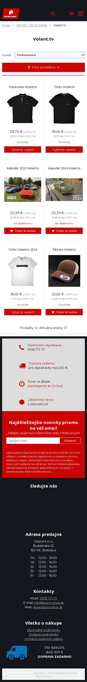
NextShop (39, 672)
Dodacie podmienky (44, 634)
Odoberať (70, 440)
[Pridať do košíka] (22, 231)
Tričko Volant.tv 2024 (22, 249)
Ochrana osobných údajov (43, 639)
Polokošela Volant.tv (23, 87)
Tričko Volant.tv (64, 87)
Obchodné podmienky (43, 630)
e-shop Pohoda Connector (62, 672)
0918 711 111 (48, 598)
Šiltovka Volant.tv (64, 249)
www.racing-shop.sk (47, 607)
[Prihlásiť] (62, 14)
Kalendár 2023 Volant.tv (23, 168)
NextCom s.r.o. (43, 676)
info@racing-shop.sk (49, 603)
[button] (52, 14)
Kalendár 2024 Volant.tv (64, 168)
